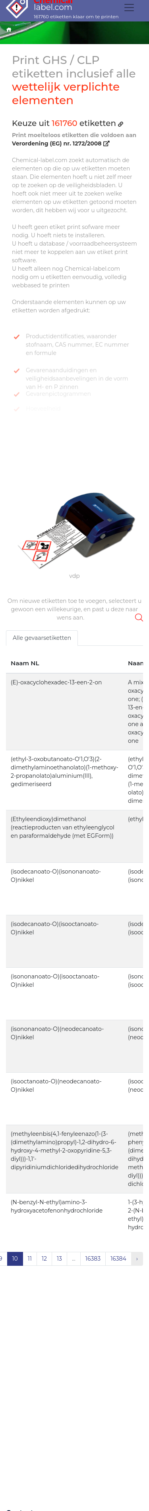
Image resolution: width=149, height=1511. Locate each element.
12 (44, 1258)
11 (30, 1258)
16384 (118, 1258)
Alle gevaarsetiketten (42, 637)
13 (59, 1258)
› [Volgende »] (137, 1258)
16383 (93, 1258)
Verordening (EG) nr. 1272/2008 (60, 143)
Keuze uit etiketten (67, 123)
